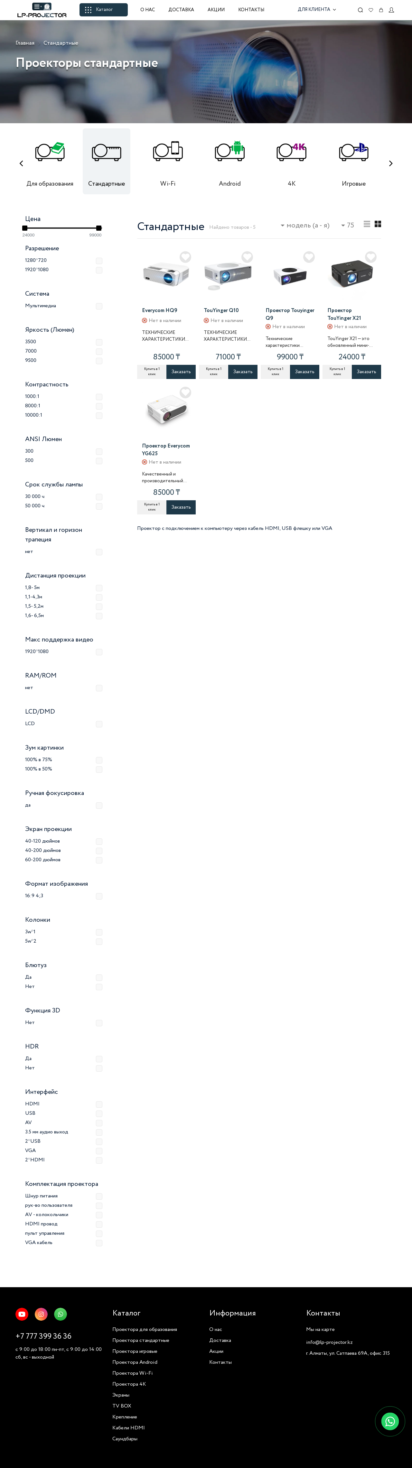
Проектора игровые (134, 1351)
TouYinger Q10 (221, 310)
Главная (24, 43)
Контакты (251, 10)
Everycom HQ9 (159, 310)
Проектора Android (134, 1362)
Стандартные (60, 43)
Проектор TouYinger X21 (344, 314)
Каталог (99, 9)
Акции (216, 10)
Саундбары (124, 1439)
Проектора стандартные (140, 1340)
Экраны (120, 1395)
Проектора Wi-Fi (132, 1373)
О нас (147, 10)
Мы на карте (320, 1329)
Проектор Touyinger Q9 (290, 314)
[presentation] (21, 163)
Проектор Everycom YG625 (166, 449)
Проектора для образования (144, 1329)
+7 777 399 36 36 (43, 1336)
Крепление (124, 1417)
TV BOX (121, 1406)
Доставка (181, 10)
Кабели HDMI (128, 1428)
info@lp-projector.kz (329, 1342)
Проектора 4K (129, 1384)
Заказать (181, 371)
